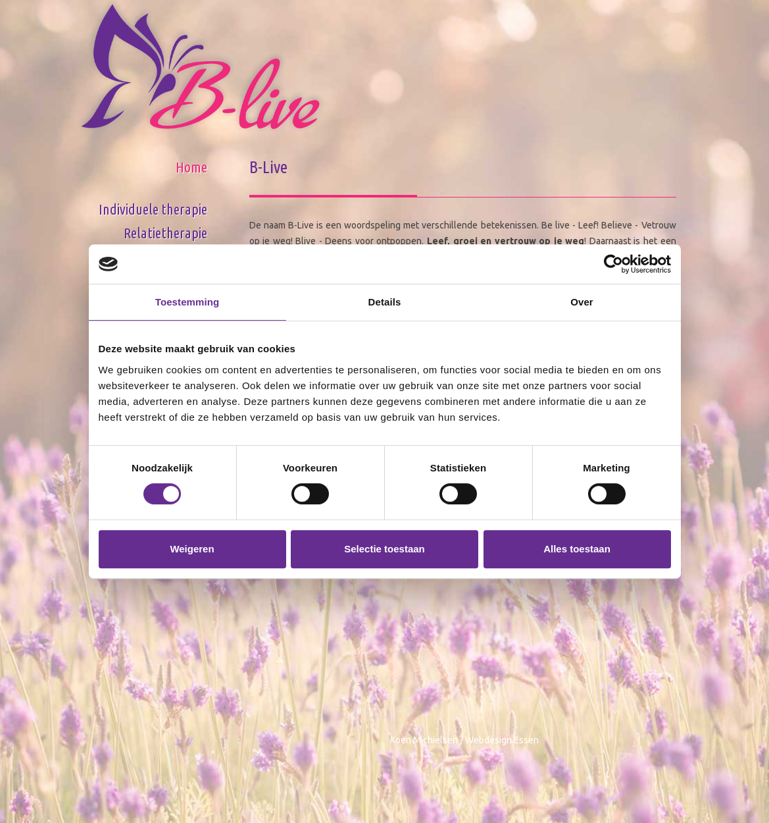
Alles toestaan (576, 548)
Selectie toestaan (384, 548)
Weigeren (192, 548)
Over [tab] (581, 301)
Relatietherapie (165, 233)
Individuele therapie (153, 209)
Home (191, 167)
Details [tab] (384, 301)
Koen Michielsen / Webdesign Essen (464, 740)
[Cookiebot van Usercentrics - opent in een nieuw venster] (613, 264)
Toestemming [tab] (187, 301)
